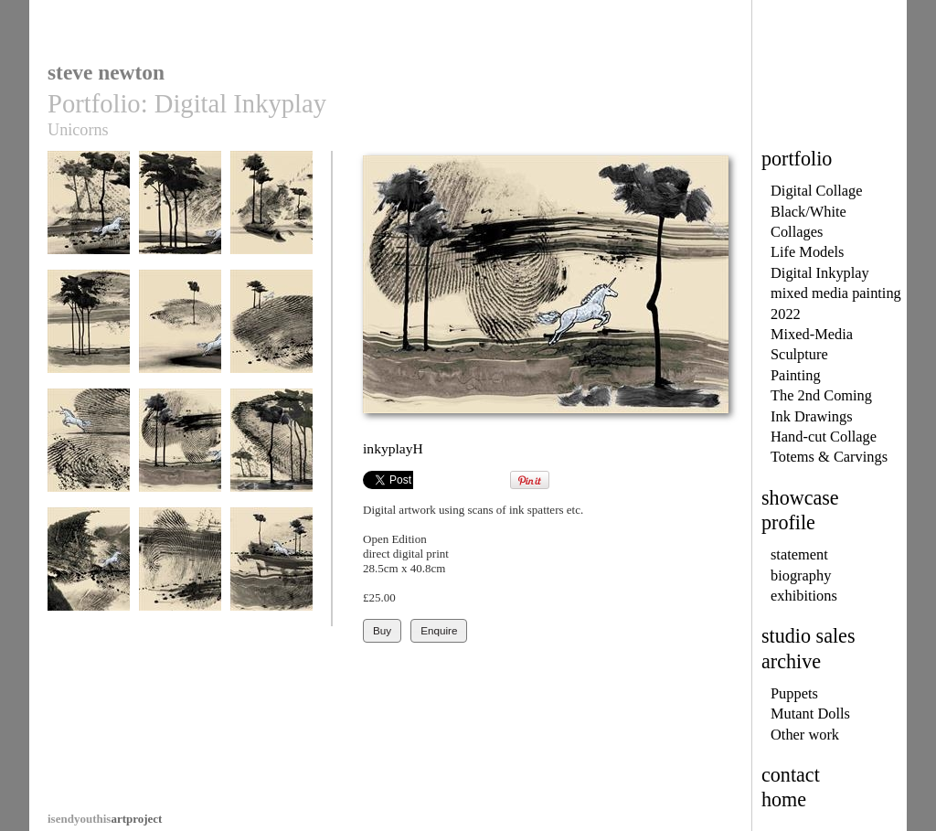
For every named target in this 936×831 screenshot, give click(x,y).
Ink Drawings (812, 416)
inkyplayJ (89, 570)
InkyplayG (89, 452)
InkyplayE (180, 333)
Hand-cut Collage (824, 436)
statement (799, 554)
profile (788, 522)
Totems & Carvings (829, 456)
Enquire (438, 630)
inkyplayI (271, 452)
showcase (800, 497)
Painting (796, 375)
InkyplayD (89, 333)
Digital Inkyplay (820, 273)
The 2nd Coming (821, 395)
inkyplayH (180, 452)
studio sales (808, 635)
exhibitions (804, 595)
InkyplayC (271, 214)
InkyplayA (89, 214)
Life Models (808, 252)
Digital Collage (817, 190)
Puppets (794, 693)
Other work (805, 734)
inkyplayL (271, 570)
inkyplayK (180, 570)
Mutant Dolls (810, 713)
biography (801, 575)
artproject (105, 819)
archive (791, 661)
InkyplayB (180, 214)
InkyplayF (271, 333)
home (783, 799)
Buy (382, 630)
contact (790, 774)
